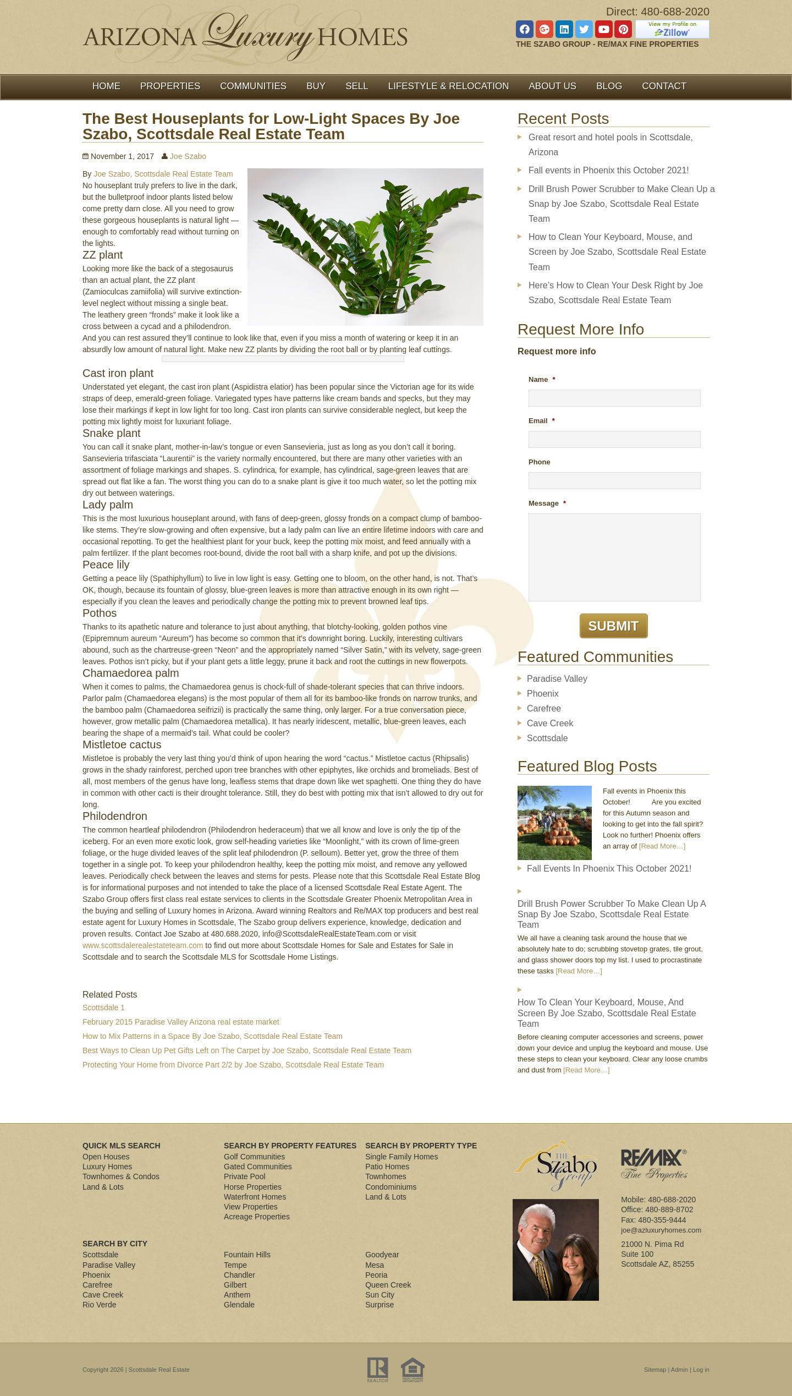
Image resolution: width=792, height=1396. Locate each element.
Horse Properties (253, 1187)
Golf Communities (254, 1156)
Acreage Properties (257, 1216)
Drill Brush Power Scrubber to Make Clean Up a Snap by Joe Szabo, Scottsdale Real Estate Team (622, 203)
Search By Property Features (290, 1145)
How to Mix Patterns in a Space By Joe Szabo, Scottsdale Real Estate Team (212, 1036)
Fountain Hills (247, 1254)
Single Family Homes (401, 1156)
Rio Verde (99, 1304)
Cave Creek (550, 723)
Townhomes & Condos (121, 1176)
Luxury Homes (107, 1166)
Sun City (379, 1294)
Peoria (376, 1275)
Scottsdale (547, 738)
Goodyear (382, 1254)
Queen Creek (388, 1284)
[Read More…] (662, 846)
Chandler (239, 1275)
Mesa (374, 1265)
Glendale (239, 1304)
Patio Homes (387, 1166)
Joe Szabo (188, 156)
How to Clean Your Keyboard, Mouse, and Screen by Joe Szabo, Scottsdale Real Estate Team (617, 251)
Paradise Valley (557, 678)
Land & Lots (103, 1187)
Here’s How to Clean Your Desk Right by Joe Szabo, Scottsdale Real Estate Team (616, 293)
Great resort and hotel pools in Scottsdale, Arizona (611, 145)
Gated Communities (258, 1166)
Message (547, 503)
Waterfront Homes (255, 1196)
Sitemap (655, 1369)
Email (542, 421)
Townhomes (385, 1176)
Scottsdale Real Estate (159, 1369)
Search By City (114, 1243)
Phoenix (543, 693)
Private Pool (244, 1176)
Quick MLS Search (121, 1145)
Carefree (544, 708)
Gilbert (235, 1284)
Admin (679, 1369)
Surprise (379, 1304)
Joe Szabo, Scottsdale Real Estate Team (163, 173)
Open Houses (106, 1156)
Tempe (235, 1265)
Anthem (237, 1294)
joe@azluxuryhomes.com (661, 1230)
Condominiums (390, 1187)
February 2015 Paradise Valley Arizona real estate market (180, 1021)
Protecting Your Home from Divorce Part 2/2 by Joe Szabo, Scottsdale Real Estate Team (233, 1064)
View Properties (251, 1206)
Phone (540, 462)
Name (542, 379)
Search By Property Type (421, 1145)
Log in (701, 1369)
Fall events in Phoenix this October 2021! (609, 170)
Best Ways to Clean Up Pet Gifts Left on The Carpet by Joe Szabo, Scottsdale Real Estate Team (246, 1050)
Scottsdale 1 (103, 1007)
